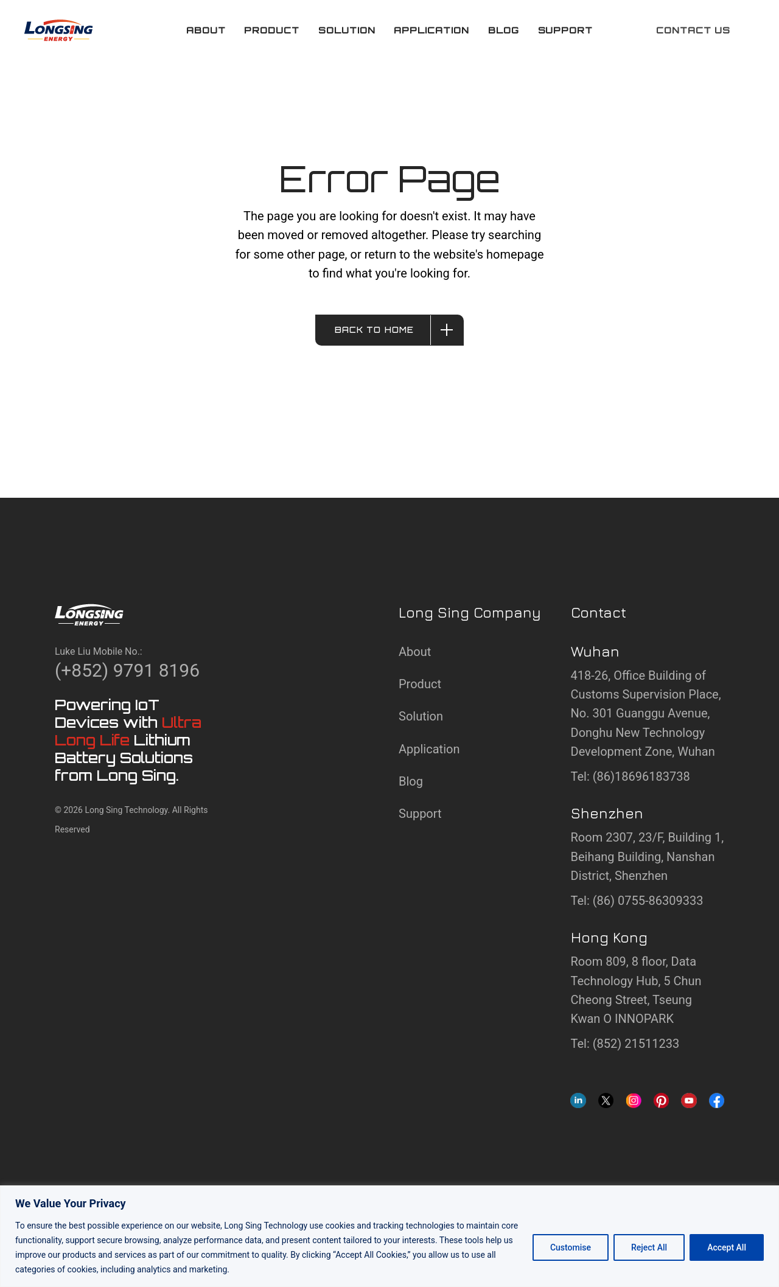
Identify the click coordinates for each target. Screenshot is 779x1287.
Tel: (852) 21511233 (625, 1043)
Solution (421, 716)
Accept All (726, 1247)
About (415, 651)
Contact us (693, 30)
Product (420, 684)
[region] (389, 1236)
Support (420, 813)
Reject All (649, 1247)
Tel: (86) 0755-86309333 (637, 900)
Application (429, 749)
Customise (570, 1247)
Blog (411, 781)
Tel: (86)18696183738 (630, 776)
